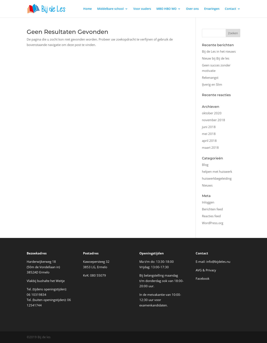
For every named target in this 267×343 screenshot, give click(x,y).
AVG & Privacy (206, 270)
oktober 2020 (212, 113)
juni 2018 (209, 127)
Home (87, 9)
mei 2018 (209, 134)
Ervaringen (211, 9)
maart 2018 (210, 147)
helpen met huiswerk (217, 171)
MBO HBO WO (166, 9)
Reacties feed (211, 216)
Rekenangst (210, 77)
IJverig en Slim (212, 84)
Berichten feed (212, 209)
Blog (205, 165)
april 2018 (209, 140)
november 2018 (213, 120)
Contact (230, 9)
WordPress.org (212, 223)
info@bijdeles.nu (218, 261)
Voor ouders (142, 9)
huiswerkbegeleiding (217, 178)
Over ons (192, 9)
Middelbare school (110, 9)
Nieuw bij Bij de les (215, 58)
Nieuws (207, 185)
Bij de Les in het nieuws (219, 51)
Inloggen (208, 202)
